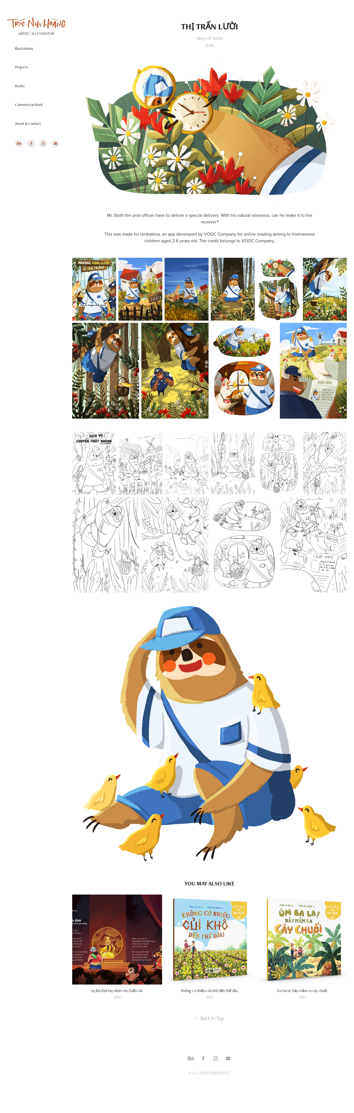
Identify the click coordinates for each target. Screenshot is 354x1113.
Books (20, 85)
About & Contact (28, 123)
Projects (21, 67)
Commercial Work (29, 104)
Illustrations (24, 48)
